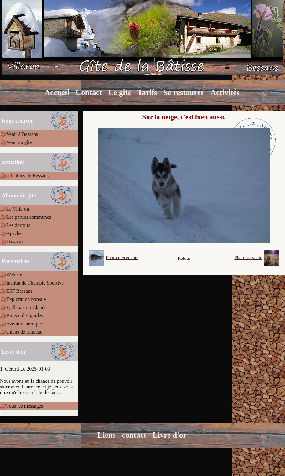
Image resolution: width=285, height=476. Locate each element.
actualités (13, 162)
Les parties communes (28, 217)
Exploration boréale (26, 299)
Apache (14, 233)
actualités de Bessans (27, 175)
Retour (184, 258)
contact (134, 435)
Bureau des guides (24, 315)
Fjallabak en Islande (26, 307)
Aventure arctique (24, 323)
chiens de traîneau (24, 331)
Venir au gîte (19, 142)
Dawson (14, 241)
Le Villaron (17, 208)
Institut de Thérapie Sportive (35, 283)
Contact (88, 92)
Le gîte (119, 92)
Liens (106, 435)
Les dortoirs (18, 225)
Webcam (15, 274)
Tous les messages (24, 406)
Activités (225, 92)
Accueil (56, 92)
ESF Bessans (19, 291)
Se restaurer (183, 92)
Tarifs (147, 92)
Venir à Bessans (22, 134)
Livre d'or (170, 435)
